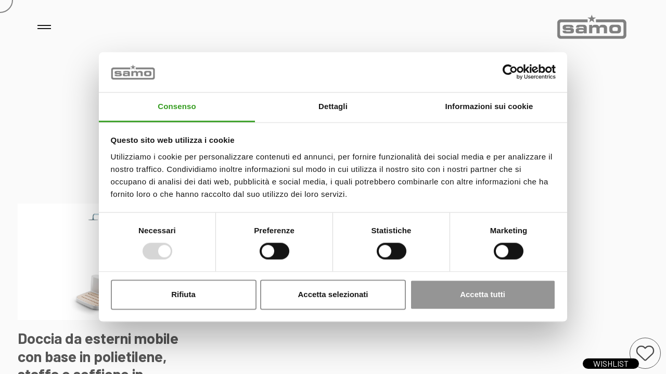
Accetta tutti (482, 294)
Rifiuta (183, 294)
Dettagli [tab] (333, 106)
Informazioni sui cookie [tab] (489, 106)
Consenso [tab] (177, 106)
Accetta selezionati (333, 294)
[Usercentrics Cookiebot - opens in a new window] (510, 72)
